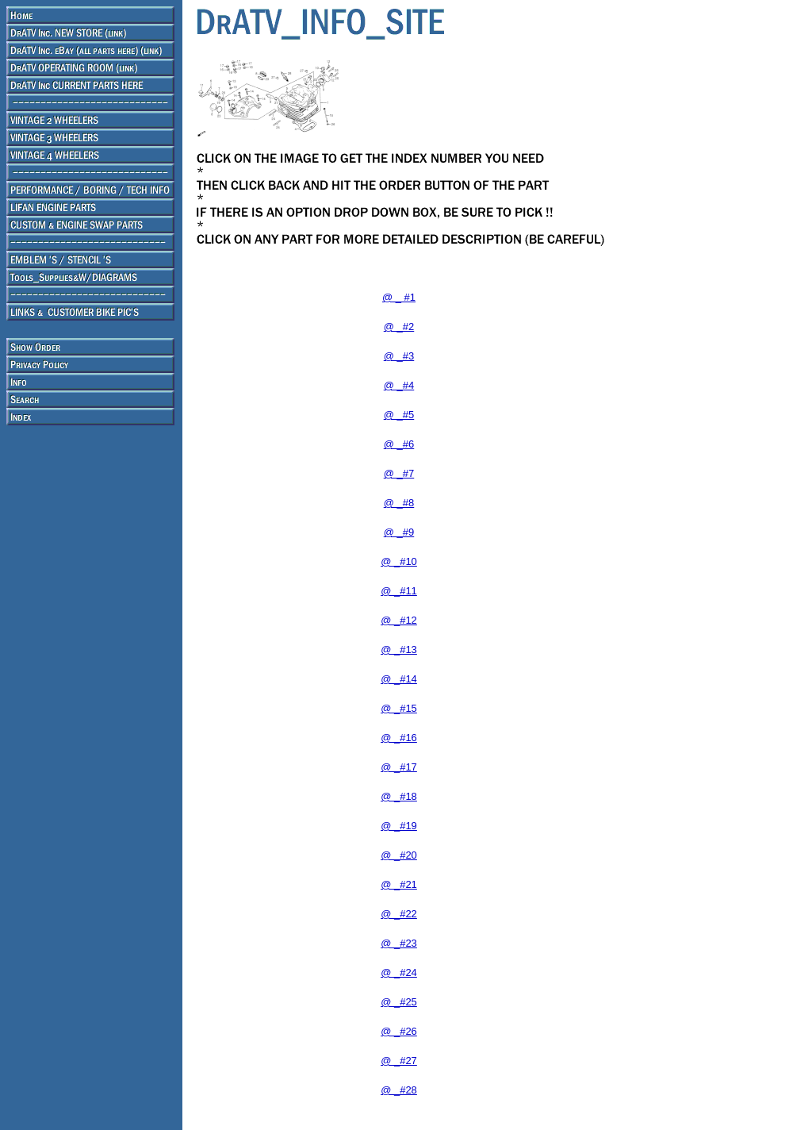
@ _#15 (399, 708)
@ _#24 (399, 972)
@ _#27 (399, 1061)
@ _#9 (399, 532)
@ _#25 (399, 1002)
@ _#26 (399, 1031)
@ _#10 (399, 561)
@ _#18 (399, 796)
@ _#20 (399, 855)
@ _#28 (399, 1090)
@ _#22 (399, 914)
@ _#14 (399, 679)
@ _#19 (399, 826)
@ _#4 (399, 385)
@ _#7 (399, 473)
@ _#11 (399, 591)
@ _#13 (399, 649)
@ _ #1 (399, 297)
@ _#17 (399, 767)
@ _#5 (399, 415)
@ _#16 (399, 738)
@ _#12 (399, 620)
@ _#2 (399, 326)
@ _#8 (399, 503)
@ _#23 (399, 943)
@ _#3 (399, 356)
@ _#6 (399, 444)
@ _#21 (399, 884)
